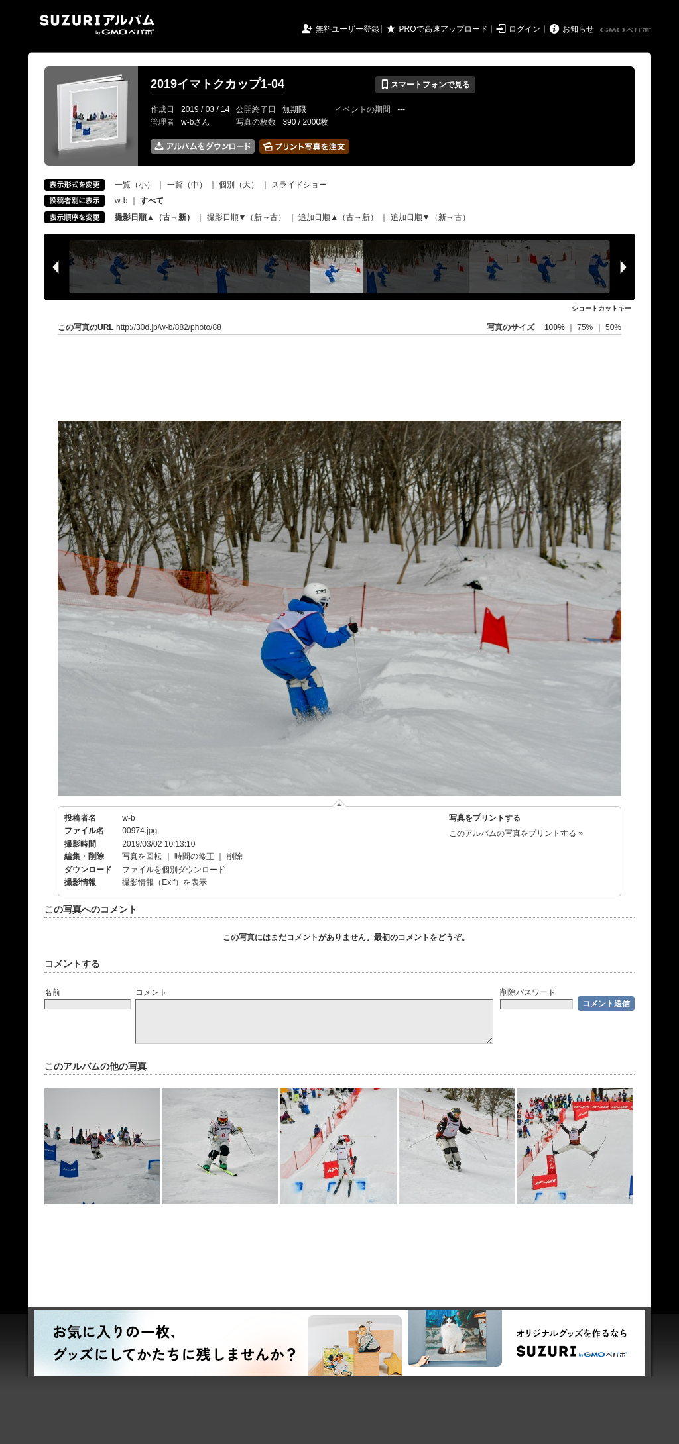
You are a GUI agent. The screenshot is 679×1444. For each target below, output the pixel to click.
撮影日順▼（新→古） (246, 217)
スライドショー (299, 184)
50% (613, 327)
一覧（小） (134, 184)
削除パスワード (528, 992)
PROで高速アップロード (443, 29)
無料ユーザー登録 (347, 29)
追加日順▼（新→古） (430, 217)
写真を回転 (142, 856)
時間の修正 (194, 856)
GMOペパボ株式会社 (626, 30)
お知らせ (578, 29)
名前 (52, 992)
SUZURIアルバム (97, 25)
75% (586, 327)
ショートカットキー (601, 308)
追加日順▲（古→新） (338, 217)
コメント (151, 992)
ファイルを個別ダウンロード (173, 869)
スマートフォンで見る (425, 84)
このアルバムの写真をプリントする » (516, 833)
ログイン (524, 29)
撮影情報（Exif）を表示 (164, 882)
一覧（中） (187, 184)
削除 (235, 856)
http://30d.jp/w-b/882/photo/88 (168, 327)
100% (554, 327)
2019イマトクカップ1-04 (217, 84)
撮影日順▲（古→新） (154, 217)
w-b (121, 200)
